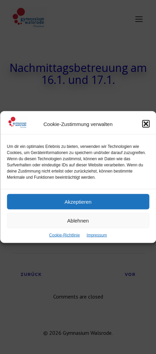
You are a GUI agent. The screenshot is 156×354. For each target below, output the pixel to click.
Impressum (97, 235)
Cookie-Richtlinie (64, 235)
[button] (145, 124)
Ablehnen (78, 221)
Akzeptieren (78, 202)
